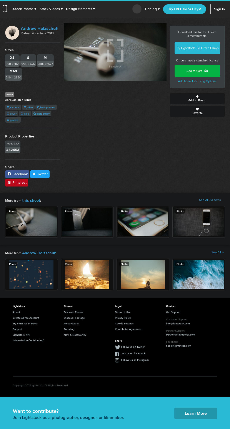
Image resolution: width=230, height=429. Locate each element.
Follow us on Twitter (133, 345)
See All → (218, 252)
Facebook (17, 173)
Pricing (152, 9)
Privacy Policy (123, 316)
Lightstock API (21, 333)
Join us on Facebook (133, 352)
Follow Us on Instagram (135, 358)
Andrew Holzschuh (39, 28)
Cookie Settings (124, 322)
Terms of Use (123, 311)
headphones (46, 107)
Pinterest (17, 182)
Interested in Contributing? (29, 339)
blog (25, 113)
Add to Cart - (197, 71)
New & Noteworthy (75, 333)
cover (12, 113)
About (16, 311)
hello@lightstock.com (178, 344)
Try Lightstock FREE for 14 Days (197, 48)
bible (28, 107)
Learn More (196, 412)
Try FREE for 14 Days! (184, 9)
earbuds (13, 107)
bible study (41, 113)
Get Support (173, 311)
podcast (13, 120)
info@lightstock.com (178, 322)
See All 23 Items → (212, 200)
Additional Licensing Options (197, 81)
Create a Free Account (26, 316)
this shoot (29, 199)
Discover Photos (73, 311)
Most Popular (71, 322)
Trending (69, 328)
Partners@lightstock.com (180, 333)
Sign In (219, 9)
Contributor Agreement (128, 328)
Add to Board (197, 98)
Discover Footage (74, 316)
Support (17, 328)
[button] (25, 9)
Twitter (40, 173)
